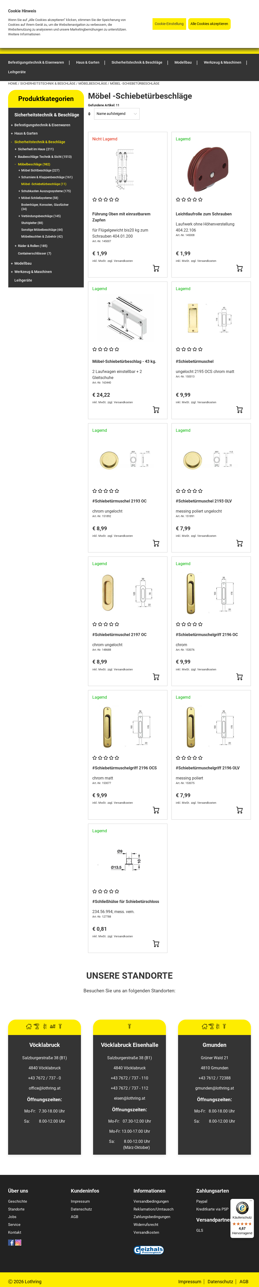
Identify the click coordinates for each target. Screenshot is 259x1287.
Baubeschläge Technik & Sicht (45, 157)
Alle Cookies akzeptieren (209, 24)
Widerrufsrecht (146, 1224)
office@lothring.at (44, 1088)
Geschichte (17, 1201)
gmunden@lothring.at (214, 1088)
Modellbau (23, 263)
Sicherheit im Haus (36, 149)
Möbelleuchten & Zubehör (42, 236)
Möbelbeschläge (93, 83)
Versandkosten (146, 1232)
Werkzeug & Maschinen (33, 272)
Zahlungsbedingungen (152, 1217)
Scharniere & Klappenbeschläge (47, 177)
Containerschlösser (34, 253)
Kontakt (14, 1232)
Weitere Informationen (24, 34)
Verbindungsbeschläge (41, 216)
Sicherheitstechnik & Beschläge (48, 83)
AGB (74, 1217)
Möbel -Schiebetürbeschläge (43, 184)
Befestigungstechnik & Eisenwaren (42, 125)
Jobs (12, 1217)
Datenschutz (81, 1209)
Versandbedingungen (151, 1201)
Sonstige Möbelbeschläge (42, 230)
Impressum (80, 1201)
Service (14, 1224)
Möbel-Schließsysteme (39, 198)
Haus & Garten (26, 133)
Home (13, 83)
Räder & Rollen (33, 246)
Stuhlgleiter (32, 223)
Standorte (16, 1209)
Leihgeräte (23, 280)
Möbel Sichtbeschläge (40, 170)
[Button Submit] (156, 268)
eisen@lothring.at (129, 1098)
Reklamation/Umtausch (154, 1209)
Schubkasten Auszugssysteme (46, 191)
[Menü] (251, 1202)
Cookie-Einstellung (169, 24)
